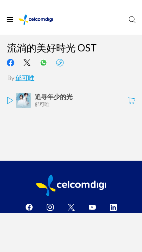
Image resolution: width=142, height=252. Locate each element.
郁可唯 (24, 78)
